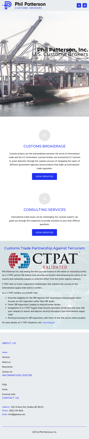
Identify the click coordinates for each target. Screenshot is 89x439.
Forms (5, 389)
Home (4, 352)
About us (6, 362)
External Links (8, 394)
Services (6, 357)
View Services (44, 176)
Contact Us (7, 371)
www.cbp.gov (49, 322)
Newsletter (7, 366)
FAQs (4, 384)
